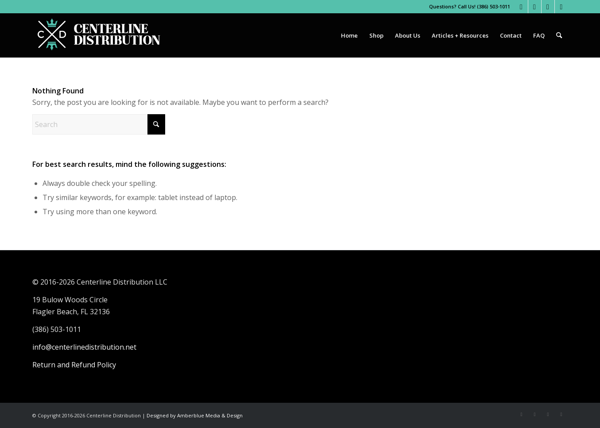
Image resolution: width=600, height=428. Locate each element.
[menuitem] (349, 35)
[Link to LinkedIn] (561, 6)
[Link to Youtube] (548, 6)
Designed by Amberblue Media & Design (195, 415)
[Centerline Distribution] (98, 35)
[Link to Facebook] (521, 6)
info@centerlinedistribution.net (84, 347)
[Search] (559, 35)
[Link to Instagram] (534, 6)
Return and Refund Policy (74, 365)
